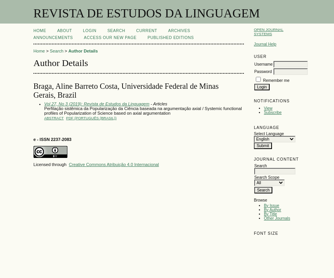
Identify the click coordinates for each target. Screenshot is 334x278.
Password (263, 72)
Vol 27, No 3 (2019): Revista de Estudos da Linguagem (96, 104)
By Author (272, 210)
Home (40, 31)
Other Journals (277, 218)
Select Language (269, 134)
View (268, 108)
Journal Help (265, 44)
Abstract (54, 118)
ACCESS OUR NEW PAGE (110, 38)
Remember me (276, 80)
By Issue (271, 205)
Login (89, 31)
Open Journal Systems (269, 31)
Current (146, 31)
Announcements (53, 38)
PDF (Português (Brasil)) (91, 118)
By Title (270, 214)
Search (116, 31)
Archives (179, 31)
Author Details (82, 51)
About (64, 31)
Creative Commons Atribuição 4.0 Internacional (114, 164)
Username (263, 64)
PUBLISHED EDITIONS (171, 38)
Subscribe (273, 112)
